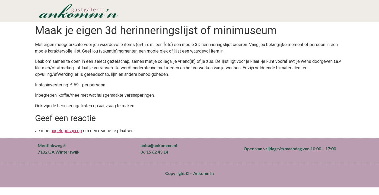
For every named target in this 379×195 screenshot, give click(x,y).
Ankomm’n (203, 173)
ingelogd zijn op (67, 130)
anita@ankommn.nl (159, 145)
